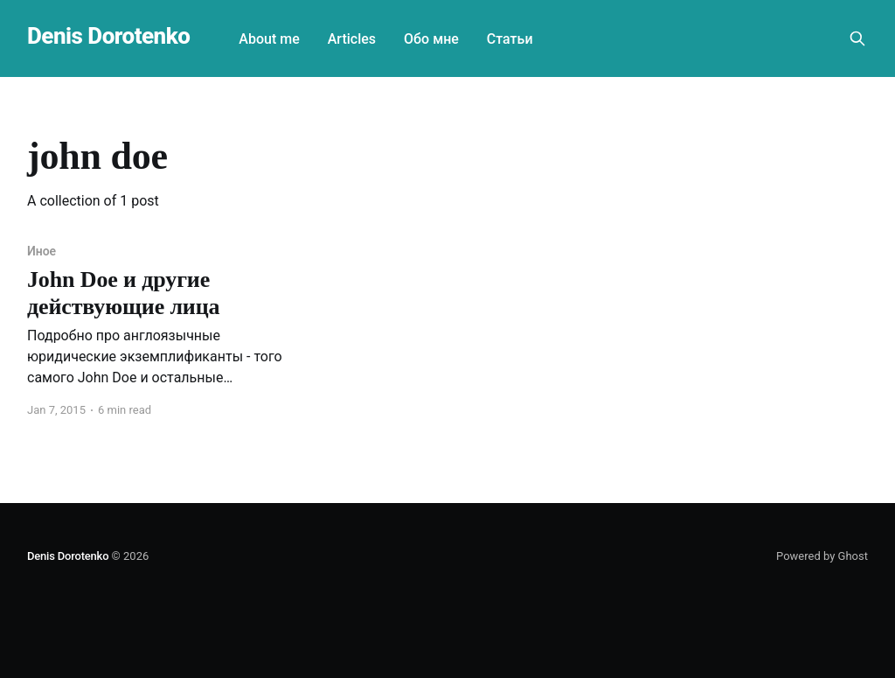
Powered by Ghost (822, 556)
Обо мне (431, 39)
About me (269, 39)
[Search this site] (857, 38)
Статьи (510, 39)
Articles (352, 39)
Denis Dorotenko (108, 36)
